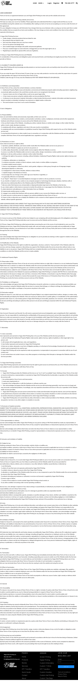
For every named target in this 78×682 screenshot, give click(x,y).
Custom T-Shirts (45, 666)
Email (59, 659)
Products (25, 660)
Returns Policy (62, 676)
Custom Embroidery (47, 663)
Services (25, 666)
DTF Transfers (27, 669)
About (24, 678)
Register (56, 3)
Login (49, 3)
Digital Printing (45, 660)
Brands (24, 663)
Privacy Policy (62, 674)
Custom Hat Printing (47, 675)
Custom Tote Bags (46, 678)
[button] (62, 3)
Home (24, 657)
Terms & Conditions (64, 672)
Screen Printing (45, 657)
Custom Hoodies (46, 672)
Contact (24, 675)
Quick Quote (26, 672)
